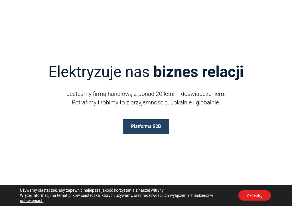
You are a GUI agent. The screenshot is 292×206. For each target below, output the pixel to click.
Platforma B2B (146, 126)
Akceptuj (254, 195)
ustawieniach (31, 200)
